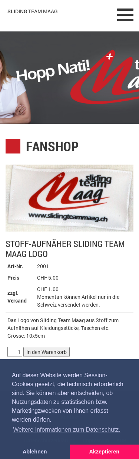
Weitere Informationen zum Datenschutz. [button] (66, 429)
